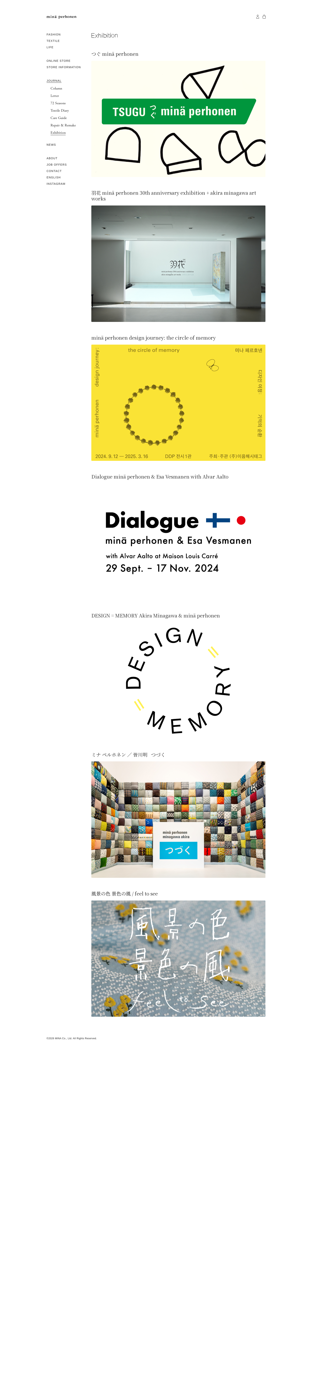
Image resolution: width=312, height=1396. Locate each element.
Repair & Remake (63, 125)
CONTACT (54, 171)
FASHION (54, 34)
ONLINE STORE (59, 60)
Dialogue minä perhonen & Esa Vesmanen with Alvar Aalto (159, 476)
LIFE (50, 47)
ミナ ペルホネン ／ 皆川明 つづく (128, 754)
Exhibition (58, 133)
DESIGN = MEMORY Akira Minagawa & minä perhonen (155, 615)
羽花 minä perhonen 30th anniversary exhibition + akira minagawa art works (173, 195)
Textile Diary (60, 110)
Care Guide (59, 118)
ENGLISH (54, 177)
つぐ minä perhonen (114, 53)
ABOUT (52, 158)
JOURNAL (54, 80)
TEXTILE (53, 40)
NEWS (51, 144)
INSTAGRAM (56, 183)
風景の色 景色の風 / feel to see (124, 893)
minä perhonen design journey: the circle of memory (153, 337)
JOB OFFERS (57, 164)
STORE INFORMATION (64, 67)
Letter (55, 96)
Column (56, 88)
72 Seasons (58, 103)
